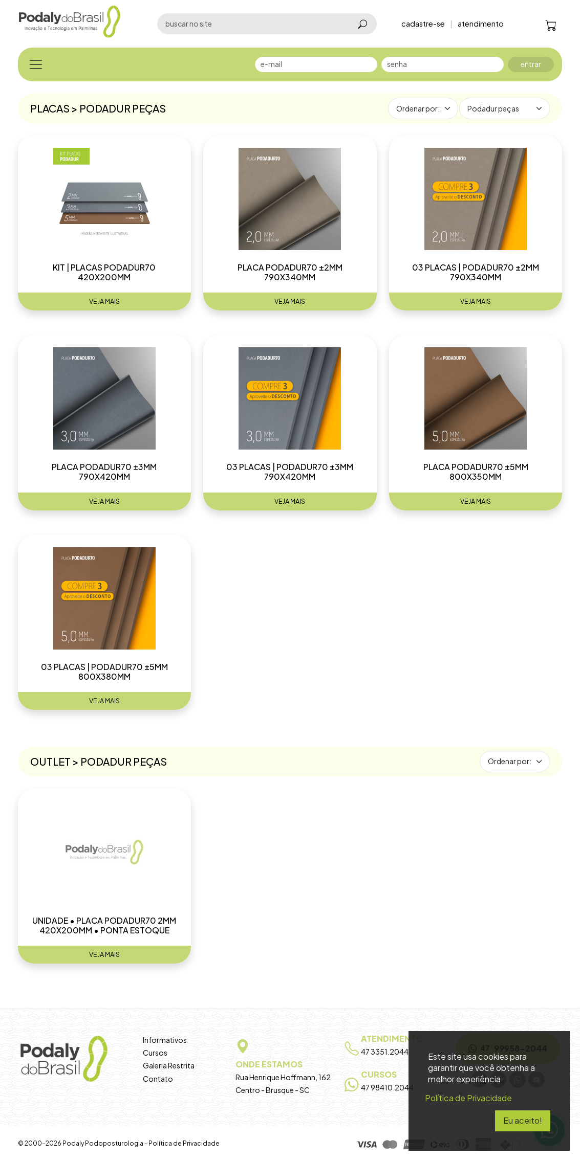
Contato (158, 1078)
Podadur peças (122, 108)
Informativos (165, 1039)
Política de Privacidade (184, 1143)
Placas (50, 108)
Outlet (50, 761)
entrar (531, 64)
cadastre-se (423, 23)
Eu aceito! (522, 1120)
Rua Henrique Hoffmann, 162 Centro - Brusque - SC (290, 1064)
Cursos (155, 1052)
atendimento (481, 23)
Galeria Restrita (169, 1065)
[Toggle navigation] (36, 64)
